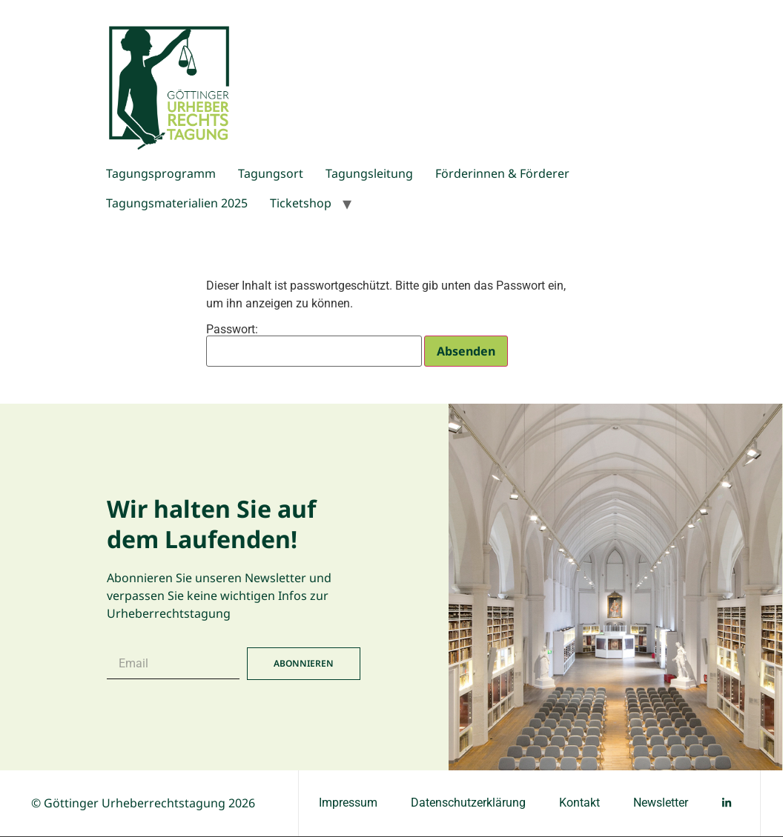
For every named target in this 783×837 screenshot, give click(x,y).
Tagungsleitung (369, 173)
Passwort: (314, 345)
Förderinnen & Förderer (502, 173)
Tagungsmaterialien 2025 (177, 203)
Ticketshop (300, 203)
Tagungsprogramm (161, 173)
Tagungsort (270, 173)
